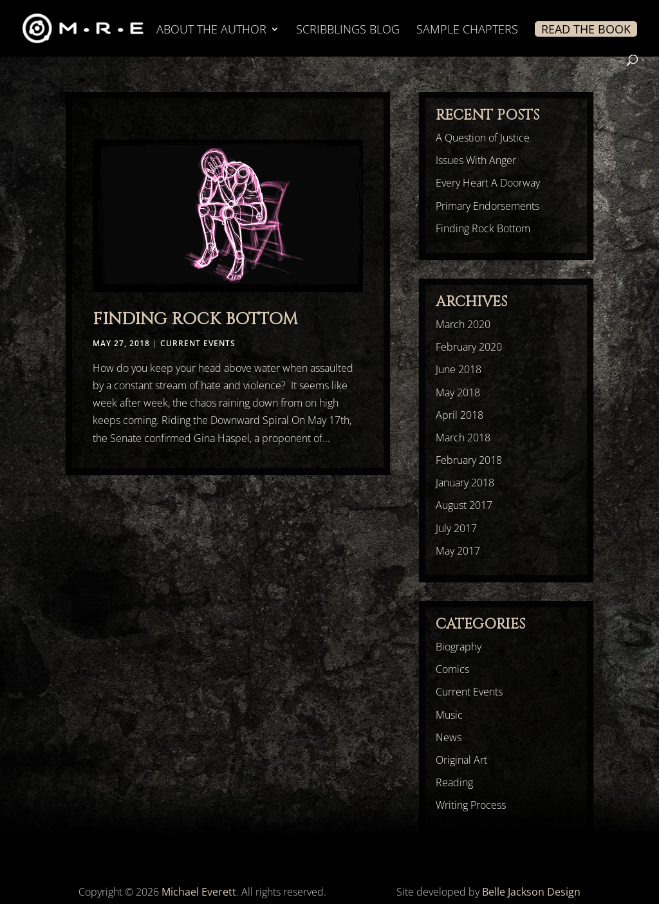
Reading (454, 782)
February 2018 (469, 460)
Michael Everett (199, 892)
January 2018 (465, 482)
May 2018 (458, 392)
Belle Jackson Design (531, 892)
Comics (452, 669)
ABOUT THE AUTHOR (211, 30)
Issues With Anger (476, 160)
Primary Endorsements (487, 206)
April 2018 (459, 415)
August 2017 (464, 505)
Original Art (461, 760)
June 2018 (458, 369)
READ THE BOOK (586, 29)
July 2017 (456, 528)
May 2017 (458, 551)
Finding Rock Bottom (195, 319)
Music (449, 715)
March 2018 (463, 437)
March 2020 (463, 324)
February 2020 (469, 347)
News (448, 737)
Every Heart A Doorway (488, 183)
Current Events (198, 343)
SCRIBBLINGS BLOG (348, 30)
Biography (458, 647)
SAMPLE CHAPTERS (467, 30)
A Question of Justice (483, 138)
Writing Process (471, 805)
